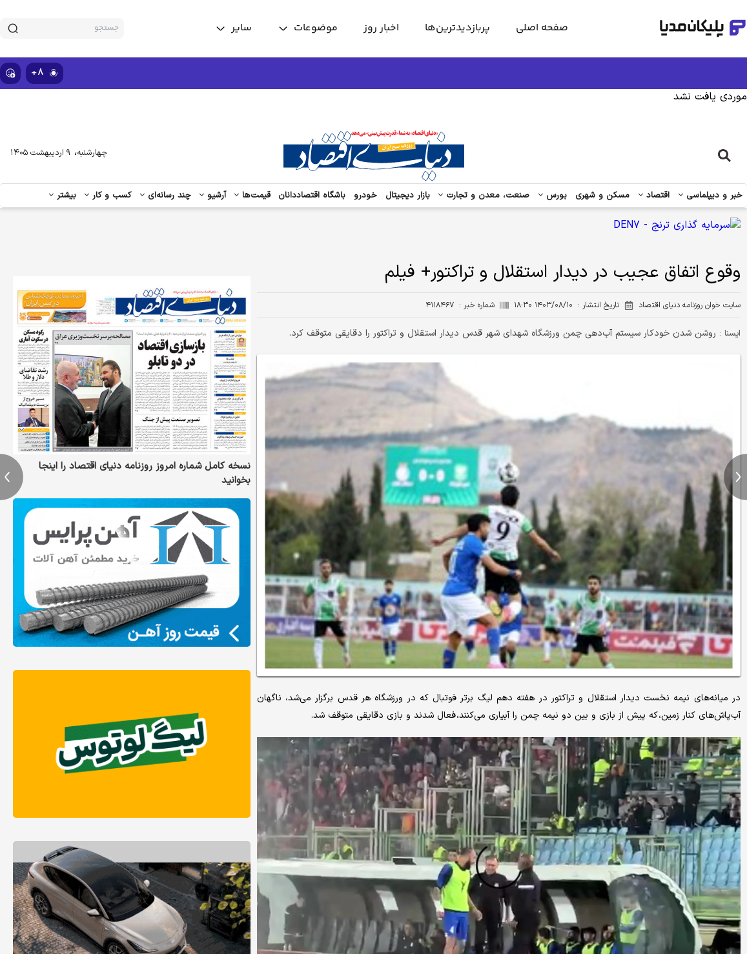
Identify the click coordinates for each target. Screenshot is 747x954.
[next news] (735, 477)
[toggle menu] (308, 28)
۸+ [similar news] (44, 73)
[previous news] (11, 477)
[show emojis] (10, 73)
